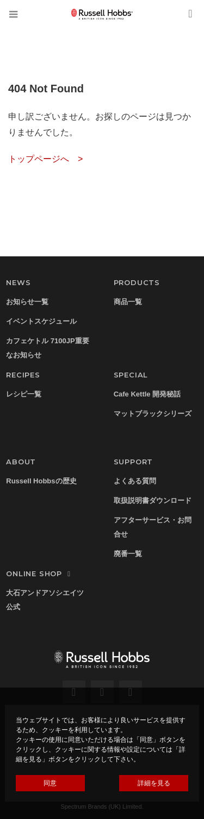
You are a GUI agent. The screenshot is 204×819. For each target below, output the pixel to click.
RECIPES (23, 374)
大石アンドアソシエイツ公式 (45, 600)
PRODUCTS (137, 282)
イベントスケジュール (41, 321)
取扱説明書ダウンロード (152, 500)
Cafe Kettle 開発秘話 (147, 394)
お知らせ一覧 (27, 302)
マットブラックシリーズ (152, 414)
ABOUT (21, 461)
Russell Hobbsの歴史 (41, 481)
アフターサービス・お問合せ (152, 527)
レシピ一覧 (23, 394)
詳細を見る (154, 783)
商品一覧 (128, 302)
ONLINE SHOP (39, 573)
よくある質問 (135, 481)
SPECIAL (131, 374)
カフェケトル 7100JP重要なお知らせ (47, 348)
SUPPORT (133, 461)
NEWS (18, 282)
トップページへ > (45, 158)
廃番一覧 (128, 554)
